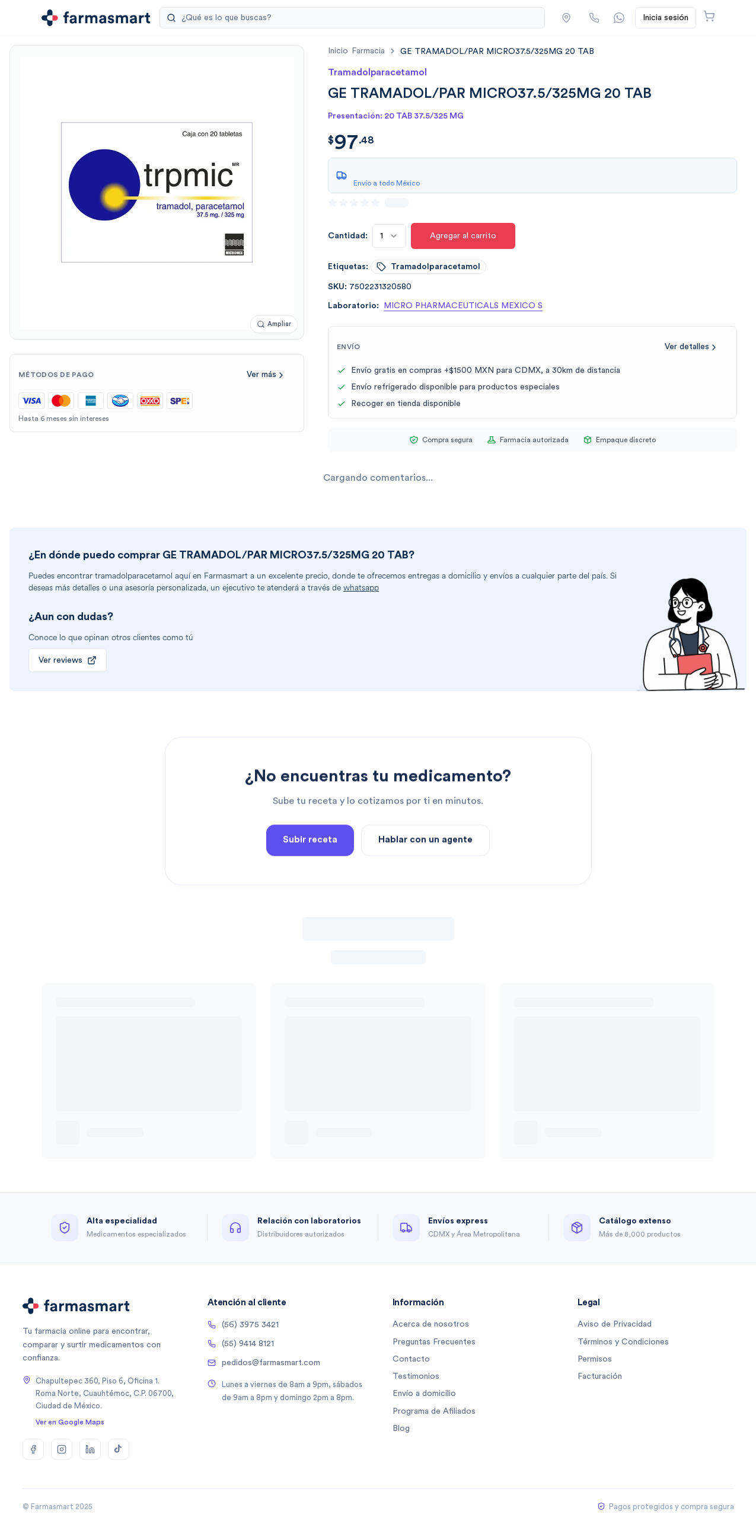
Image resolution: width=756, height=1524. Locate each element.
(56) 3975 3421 (243, 1325)
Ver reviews (68, 660)
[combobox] (389, 236)
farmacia (368, 51)
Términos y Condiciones (623, 1342)
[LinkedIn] (90, 1449)
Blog (401, 1428)
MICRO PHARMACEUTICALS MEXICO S (463, 306)
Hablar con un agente (425, 866)
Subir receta (310, 866)
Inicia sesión (665, 18)
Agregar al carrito (463, 236)
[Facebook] (33, 1449)
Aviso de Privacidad (615, 1324)
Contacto (411, 1359)
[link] (497, 51)
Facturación (600, 1376)
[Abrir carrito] (709, 16)
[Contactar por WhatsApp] (619, 18)
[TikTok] (118, 1449)
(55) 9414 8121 (241, 1344)
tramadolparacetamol (428, 266)
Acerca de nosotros (431, 1324)
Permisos (595, 1359)
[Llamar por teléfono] (594, 18)
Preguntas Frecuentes (434, 1342)
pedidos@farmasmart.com (264, 1363)
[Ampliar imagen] (274, 324)
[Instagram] (61, 1449)
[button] (566, 18)
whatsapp (361, 587)
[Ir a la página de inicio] (96, 17)
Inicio (338, 51)
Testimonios (416, 1376)
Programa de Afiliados (434, 1411)
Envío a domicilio (424, 1393)
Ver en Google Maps (70, 1422)
